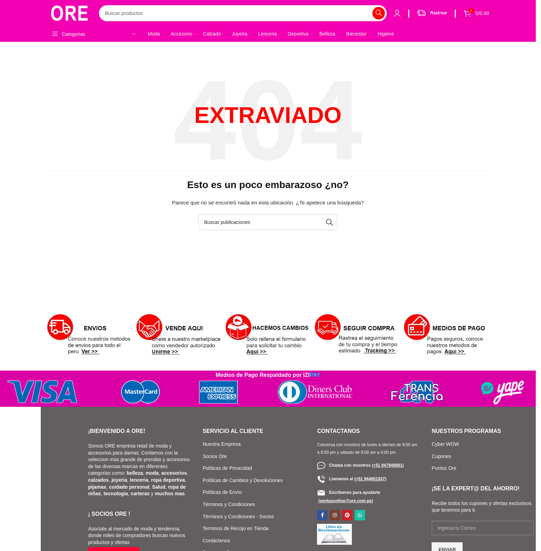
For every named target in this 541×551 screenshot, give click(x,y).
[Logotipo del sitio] (69, 12)
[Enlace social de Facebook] (322, 515)
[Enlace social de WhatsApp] (360, 515)
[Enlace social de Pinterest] (347, 515)
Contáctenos (216, 540)
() (388, 465)
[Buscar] (243, 13)
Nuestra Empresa (222, 444)
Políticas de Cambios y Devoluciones (243, 480)
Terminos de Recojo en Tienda (236, 528)
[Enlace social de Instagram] (335, 515)
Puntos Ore (444, 468)
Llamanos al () (351, 478)
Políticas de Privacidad (227, 468)
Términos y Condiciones (229, 504)
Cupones (442, 456)
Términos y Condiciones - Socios (238, 516)
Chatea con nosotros (344, 465)
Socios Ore (215, 456)
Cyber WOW (445, 444)
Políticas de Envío (222, 492)
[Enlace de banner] (89, 335)
